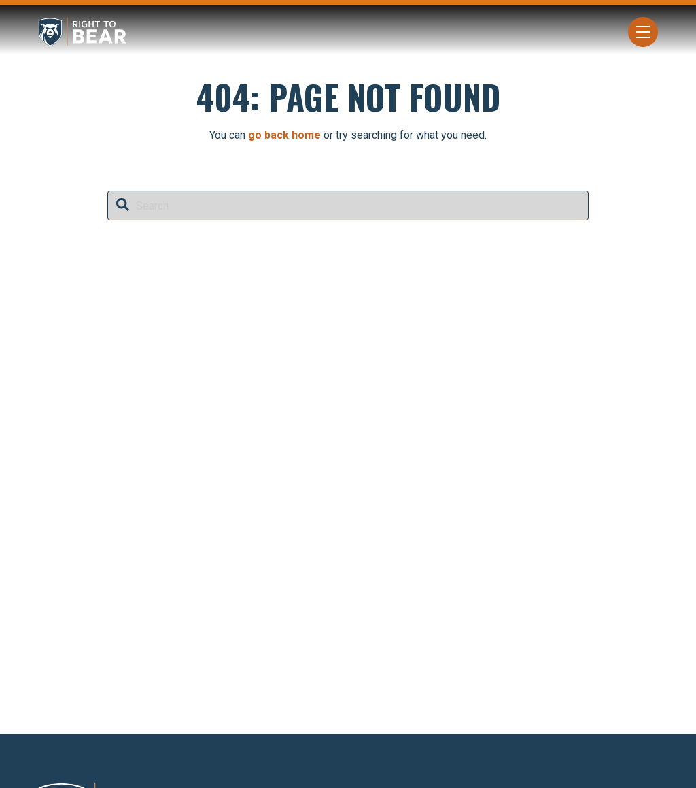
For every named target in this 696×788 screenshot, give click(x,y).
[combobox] (348, 205)
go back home (284, 135)
